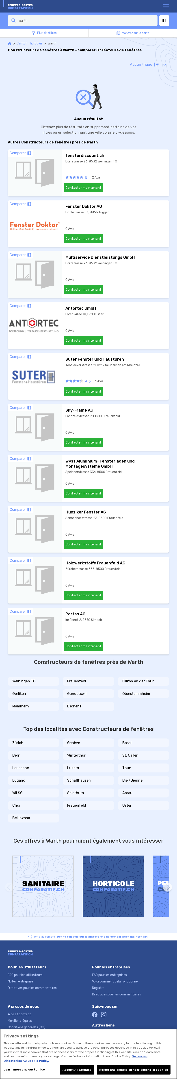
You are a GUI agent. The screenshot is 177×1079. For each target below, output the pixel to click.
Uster (127, 805)
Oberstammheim (136, 694)
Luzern (73, 768)
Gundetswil (76, 694)
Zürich (17, 743)
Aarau (127, 793)
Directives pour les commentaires (32, 988)
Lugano (18, 780)
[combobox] (87, 20)
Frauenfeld (76, 681)
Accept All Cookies (77, 1069)
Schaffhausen (79, 780)
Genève (73, 743)
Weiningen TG (24, 681)
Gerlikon (19, 694)
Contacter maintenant (83, 188)
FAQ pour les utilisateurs (25, 975)
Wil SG (17, 793)
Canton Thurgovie (30, 43)
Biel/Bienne (132, 780)
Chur (16, 805)
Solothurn (75, 793)
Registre (98, 988)
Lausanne (20, 768)
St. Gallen (130, 755)
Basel (127, 743)
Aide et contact (19, 1014)
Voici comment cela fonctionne (115, 981)
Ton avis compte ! (91, 936)
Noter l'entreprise (20, 981)
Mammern (20, 706)
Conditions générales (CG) (26, 1027)
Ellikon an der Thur (138, 681)
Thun (126, 768)
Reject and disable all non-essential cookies (133, 1069)
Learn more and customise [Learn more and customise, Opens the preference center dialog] (24, 1069)
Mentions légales (20, 1021)
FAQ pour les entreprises (109, 975)
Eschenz (74, 706)
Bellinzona (21, 818)
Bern (16, 755)
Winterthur (76, 755)
